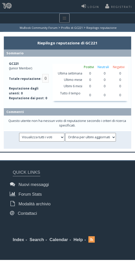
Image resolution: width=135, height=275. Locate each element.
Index (18, 239)
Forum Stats (27, 194)
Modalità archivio (32, 203)
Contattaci (25, 213)
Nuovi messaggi (31, 184)
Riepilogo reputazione (101, 28)
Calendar (58, 239)
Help (78, 239)
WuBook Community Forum (39, 28)
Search (37, 239)
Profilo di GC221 (72, 28)
